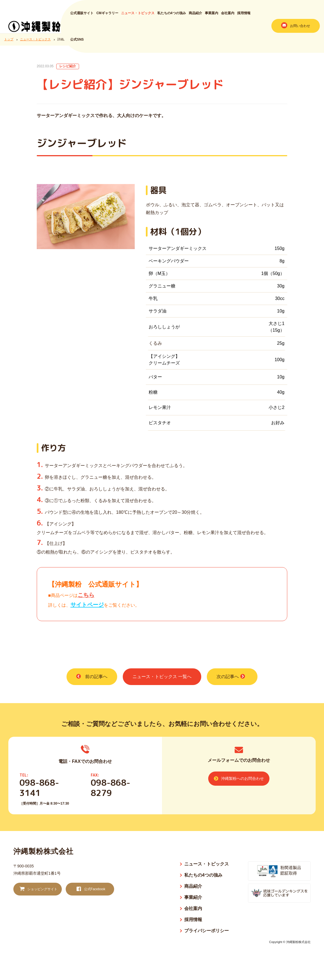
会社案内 (227, 16)
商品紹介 (195, 16)
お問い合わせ (295, 28)
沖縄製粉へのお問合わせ (239, 778)
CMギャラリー (107, 16)
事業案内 (211, 16)
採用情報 (244, 16)
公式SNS (77, 42)
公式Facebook (90, 889)
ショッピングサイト (37, 889)
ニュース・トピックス (137, 16)
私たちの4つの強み (171, 16)
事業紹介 (193, 897)
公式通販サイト (82, 16)
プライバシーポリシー (206, 930)
